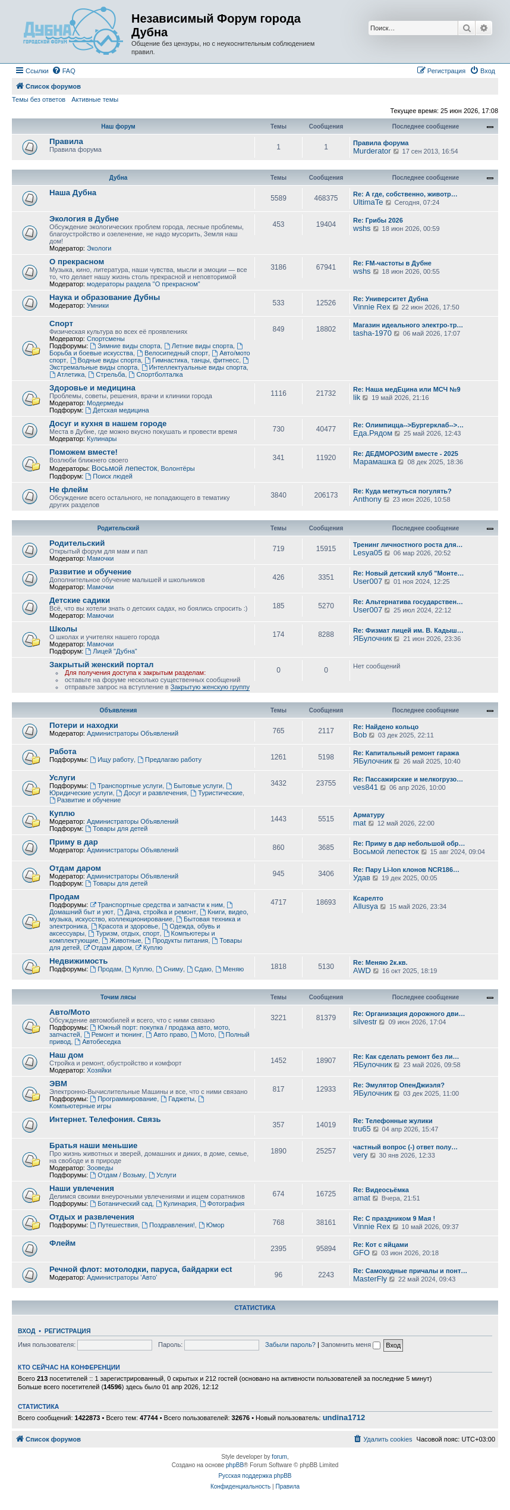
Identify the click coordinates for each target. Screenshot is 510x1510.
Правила (66, 141)
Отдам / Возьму (117, 1174)
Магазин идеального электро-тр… (408, 325)
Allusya (365, 906)
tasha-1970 (372, 333)
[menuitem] (63, 71)
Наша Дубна (72, 192)
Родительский (118, 528)
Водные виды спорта (105, 360)
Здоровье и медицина (92, 387)
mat (359, 822)
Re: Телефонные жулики (393, 1120)
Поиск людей (109, 476)
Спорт (61, 323)
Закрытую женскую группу (210, 686)
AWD (362, 970)
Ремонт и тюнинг (113, 1034)
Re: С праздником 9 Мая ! (394, 1218)
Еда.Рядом (372, 433)
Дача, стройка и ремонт (157, 911)
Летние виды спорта (198, 345)
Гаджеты (177, 1098)
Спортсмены (106, 338)
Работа (63, 751)
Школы (63, 628)
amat (361, 1197)
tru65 (362, 1128)
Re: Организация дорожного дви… (409, 1013)
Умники (98, 305)
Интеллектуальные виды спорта (194, 367)
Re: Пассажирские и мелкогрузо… (408, 779)
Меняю (229, 969)
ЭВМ (58, 1083)
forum (279, 1456)
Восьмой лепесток (125, 468)
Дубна (118, 177)
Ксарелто (368, 898)
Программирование (123, 1098)
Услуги (62, 777)
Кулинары (102, 438)
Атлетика (66, 374)
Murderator (372, 150)
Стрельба (106, 374)
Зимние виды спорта (125, 345)
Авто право (166, 1034)
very (360, 1155)
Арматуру (369, 814)
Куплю (62, 813)
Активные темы (94, 99)
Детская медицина (117, 410)
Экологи (99, 248)
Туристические (216, 792)
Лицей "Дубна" (111, 651)
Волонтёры (178, 468)
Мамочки (100, 558)
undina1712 (344, 1418)
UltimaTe (368, 202)
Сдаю (199, 969)
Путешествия (114, 1224)
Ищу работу (112, 759)
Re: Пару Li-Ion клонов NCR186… (406, 869)
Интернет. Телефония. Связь (105, 1119)
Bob (360, 734)
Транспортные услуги (126, 785)
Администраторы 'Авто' (122, 1277)
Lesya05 (367, 552)
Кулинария (176, 1203)
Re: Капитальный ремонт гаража (406, 752)
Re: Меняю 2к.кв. (380, 962)
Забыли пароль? (290, 1344)
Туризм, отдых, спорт (123, 933)
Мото (202, 1034)
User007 (367, 581)
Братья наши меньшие (93, 1145)
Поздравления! (168, 1224)
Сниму (169, 969)
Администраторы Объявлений (132, 733)
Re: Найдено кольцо (385, 726)
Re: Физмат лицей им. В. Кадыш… (408, 630)
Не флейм (68, 489)
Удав (361, 877)
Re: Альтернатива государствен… (408, 601)
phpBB (235, 1465)
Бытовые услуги (194, 785)
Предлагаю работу (169, 759)
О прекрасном (76, 261)
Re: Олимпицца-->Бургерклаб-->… (408, 425)
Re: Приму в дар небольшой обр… (409, 843)
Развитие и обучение (90, 571)
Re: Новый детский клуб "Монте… (408, 573)
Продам (64, 896)
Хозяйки (99, 1070)
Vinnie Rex (372, 306)
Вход (26, 1330)
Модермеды (105, 403)
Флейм (62, 1243)
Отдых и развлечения (91, 1216)
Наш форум (118, 126)
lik (356, 397)
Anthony (367, 499)
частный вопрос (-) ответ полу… (405, 1147)
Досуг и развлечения (152, 792)
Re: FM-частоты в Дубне (392, 263)
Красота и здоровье (125, 926)
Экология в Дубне (84, 218)
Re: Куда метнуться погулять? (402, 491)
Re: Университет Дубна (390, 298)
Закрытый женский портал (101, 664)
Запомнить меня (350, 1344)
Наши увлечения (81, 1188)
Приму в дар (73, 841)
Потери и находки (83, 725)
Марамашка (374, 461)
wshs (362, 228)
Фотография (222, 1203)
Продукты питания (176, 940)
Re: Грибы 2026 (378, 220)
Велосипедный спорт (172, 353)
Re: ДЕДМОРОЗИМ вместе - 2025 (405, 453)
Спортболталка (156, 374)
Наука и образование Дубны (104, 297)
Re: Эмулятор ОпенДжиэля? (399, 1085)
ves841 (365, 787)
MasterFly (370, 1278)
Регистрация (68, 1330)
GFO (361, 1252)
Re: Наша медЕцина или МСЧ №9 (407, 389)
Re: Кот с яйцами (380, 1244)
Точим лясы (118, 997)
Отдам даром (75, 868)
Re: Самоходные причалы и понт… (410, 1270)
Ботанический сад (121, 1203)
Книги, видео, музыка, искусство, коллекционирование (148, 915)
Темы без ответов (38, 99)
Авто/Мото (69, 1012)
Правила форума (380, 142)
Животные (121, 940)
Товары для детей (116, 828)
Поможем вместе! (83, 452)
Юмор (212, 1224)
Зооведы (100, 1167)
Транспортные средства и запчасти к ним (156, 904)
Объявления (118, 710)
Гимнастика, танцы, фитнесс (191, 360)
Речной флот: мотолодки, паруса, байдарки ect (140, 1269)
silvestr (365, 1021)
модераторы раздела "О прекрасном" (143, 283)
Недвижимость (78, 960)
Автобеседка (97, 1041)
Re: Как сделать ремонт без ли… (406, 1056)
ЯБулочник (372, 638)
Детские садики (79, 600)
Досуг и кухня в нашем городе (107, 423)
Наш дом (66, 1055)
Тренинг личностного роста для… (408, 544)
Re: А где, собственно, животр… (405, 194)
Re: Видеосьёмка (381, 1189)
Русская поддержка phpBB (254, 1476)
